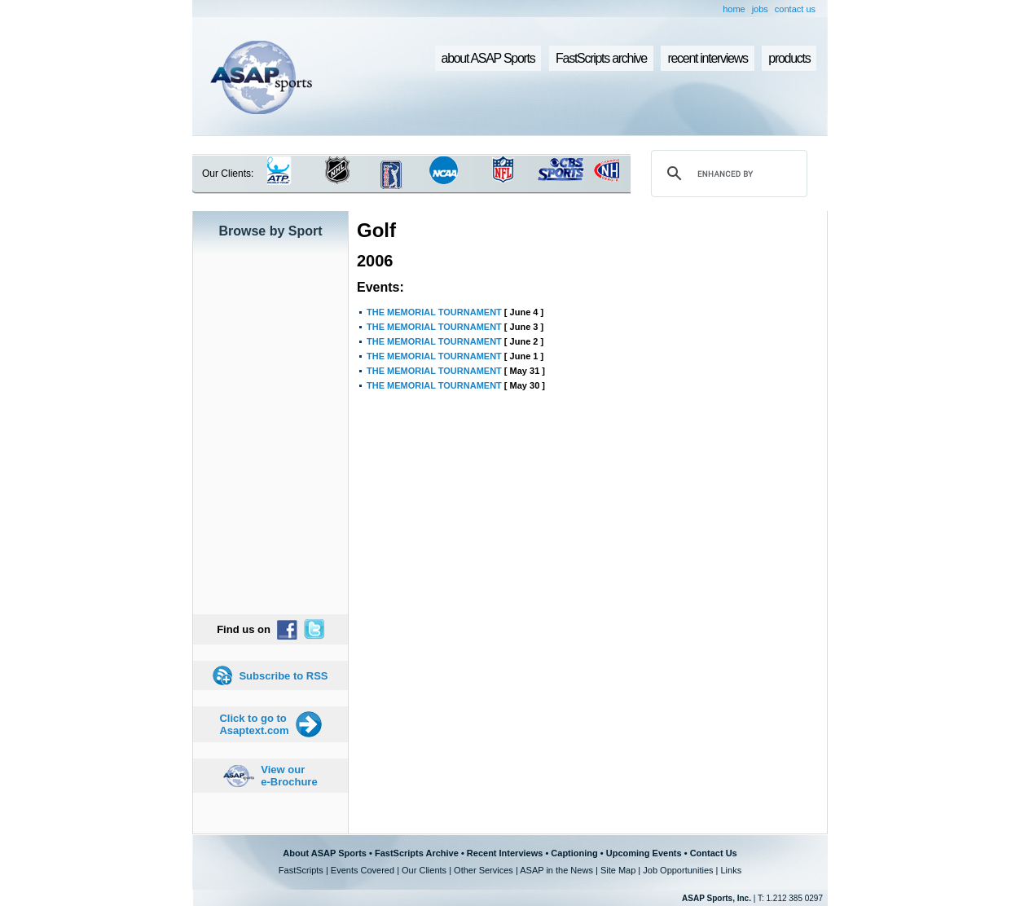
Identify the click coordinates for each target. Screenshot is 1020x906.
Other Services (483, 870)
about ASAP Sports (488, 58)
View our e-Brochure (289, 775)
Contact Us (713, 853)
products (789, 58)
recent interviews (707, 58)
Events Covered (362, 870)
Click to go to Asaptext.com (253, 724)
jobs (760, 9)
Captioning (574, 853)
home (734, 9)
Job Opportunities (678, 870)
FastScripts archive (601, 58)
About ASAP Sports (325, 853)
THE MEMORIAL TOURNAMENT (434, 312)
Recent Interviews (505, 853)
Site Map (617, 870)
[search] (726, 173)
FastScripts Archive (417, 853)
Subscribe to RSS (283, 676)
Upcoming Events (644, 853)
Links (730, 870)
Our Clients (424, 870)
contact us (795, 9)
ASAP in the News (556, 870)
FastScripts (301, 870)
